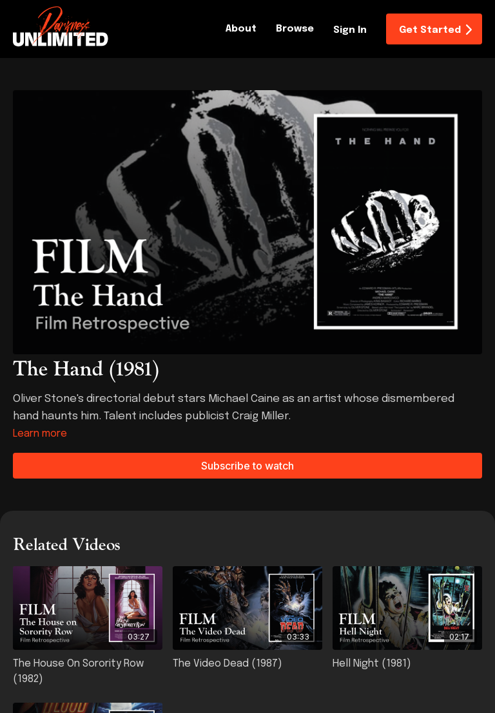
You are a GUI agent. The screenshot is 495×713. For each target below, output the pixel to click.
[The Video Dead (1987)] (247, 664)
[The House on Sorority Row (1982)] (87, 671)
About (241, 29)
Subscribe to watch (247, 465)
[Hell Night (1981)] (407, 664)
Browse (295, 29)
